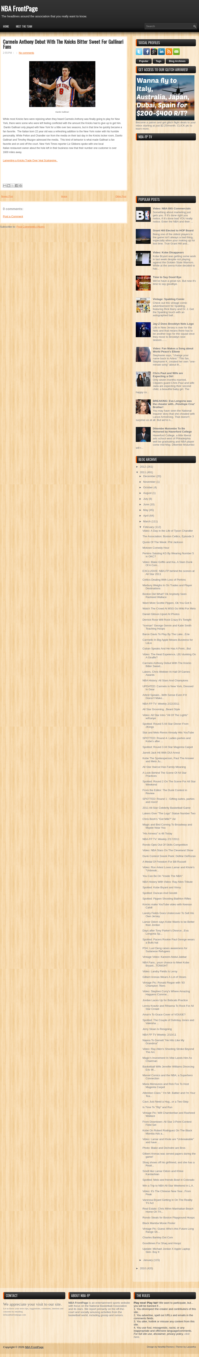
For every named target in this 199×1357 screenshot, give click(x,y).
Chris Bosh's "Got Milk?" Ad (158, 819)
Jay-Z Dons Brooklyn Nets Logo (173, 323)
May (146, 510)
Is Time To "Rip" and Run (157, 1107)
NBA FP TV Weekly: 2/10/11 (159, 1034)
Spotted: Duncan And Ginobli (159, 893)
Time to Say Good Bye (167, 277)
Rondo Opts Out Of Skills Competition (165, 844)
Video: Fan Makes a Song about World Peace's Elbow (173, 350)
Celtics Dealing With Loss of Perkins (164, 579)
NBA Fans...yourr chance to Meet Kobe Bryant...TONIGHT (165, 964)
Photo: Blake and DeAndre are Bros (163, 1147)
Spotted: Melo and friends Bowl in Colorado (168, 1179)
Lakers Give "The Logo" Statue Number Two (168, 813)
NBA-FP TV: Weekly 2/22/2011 (160, 703)
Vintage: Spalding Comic (168, 299)
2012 (143, 466)
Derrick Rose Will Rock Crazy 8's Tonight (166, 619)
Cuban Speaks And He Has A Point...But (166, 648)
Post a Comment (13, 216)
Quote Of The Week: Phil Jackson (162, 542)
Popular (143, 61)
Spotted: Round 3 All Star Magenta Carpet (167, 747)
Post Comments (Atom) (31, 226)
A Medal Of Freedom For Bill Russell (164, 861)
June (146, 504)
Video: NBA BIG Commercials (172, 208)
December (150, 476)
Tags (158, 61)
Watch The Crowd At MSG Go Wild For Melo (168, 608)
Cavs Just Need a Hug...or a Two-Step (165, 1101)
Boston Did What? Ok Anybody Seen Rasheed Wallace (164, 595)
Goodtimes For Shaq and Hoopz (161, 1243)
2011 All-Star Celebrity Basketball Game (166, 807)
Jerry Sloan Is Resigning (157, 1029)
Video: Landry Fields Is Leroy (159, 971)
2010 (143, 1268)
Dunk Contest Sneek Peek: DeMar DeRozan (169, 856)
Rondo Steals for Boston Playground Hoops (168, 1217)
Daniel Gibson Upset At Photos (161, 614)
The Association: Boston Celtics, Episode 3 (168, 536)
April (146, 515)
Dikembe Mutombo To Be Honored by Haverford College (172, 430)
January (148, 1260)
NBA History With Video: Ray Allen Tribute (167, 881)
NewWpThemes (166, 1347)
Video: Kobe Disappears (168, 252)
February (149, 527)
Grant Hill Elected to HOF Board (173, 230)
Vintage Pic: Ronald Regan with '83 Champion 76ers (163, 984)
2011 (143, 472)
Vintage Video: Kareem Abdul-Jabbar (164, 956)
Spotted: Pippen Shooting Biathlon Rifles (166, 898)
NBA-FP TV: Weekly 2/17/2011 (160, 839)
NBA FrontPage (19, 8)
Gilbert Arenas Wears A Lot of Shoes (164, 977)
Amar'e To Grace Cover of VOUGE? (163, 1014)
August (147, 493)
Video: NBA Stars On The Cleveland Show (167, 850)
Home (6, 26)
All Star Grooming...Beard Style (161, 709)
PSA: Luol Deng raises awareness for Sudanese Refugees (164, 950)
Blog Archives (177, 61)
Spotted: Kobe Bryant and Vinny (161, 887)
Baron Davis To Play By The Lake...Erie (165, 634)
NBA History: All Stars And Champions (165, 680)
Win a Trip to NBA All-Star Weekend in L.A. (168, 1185)
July (146, 498)
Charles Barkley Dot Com (157, 1237)
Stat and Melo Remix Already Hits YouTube (168, 732)
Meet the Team (24, 26)
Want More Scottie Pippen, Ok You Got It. (167, 602)
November (150, 481)
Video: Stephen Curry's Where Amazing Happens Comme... (166, 993)
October (148, 487)
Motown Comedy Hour (155, 547)
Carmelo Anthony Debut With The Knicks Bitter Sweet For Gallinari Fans (63, 44)
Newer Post (7, 196)
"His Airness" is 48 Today (157, 833)
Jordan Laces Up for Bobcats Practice (165, 1000)
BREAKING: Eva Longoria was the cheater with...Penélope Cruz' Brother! (174, 404)
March (147, 521)
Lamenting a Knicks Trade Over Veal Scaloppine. (30, 160)
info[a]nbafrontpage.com (14, 1314)
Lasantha (191, 1347)
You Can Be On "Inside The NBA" (162, 876)
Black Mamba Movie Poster (158, 1223)
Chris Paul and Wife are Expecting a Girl (168, 375)
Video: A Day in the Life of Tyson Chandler (167, 530)
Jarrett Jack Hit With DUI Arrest (161, 752)
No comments (26, 52)
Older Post (120, 196)
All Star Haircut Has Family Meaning (164, 766)
